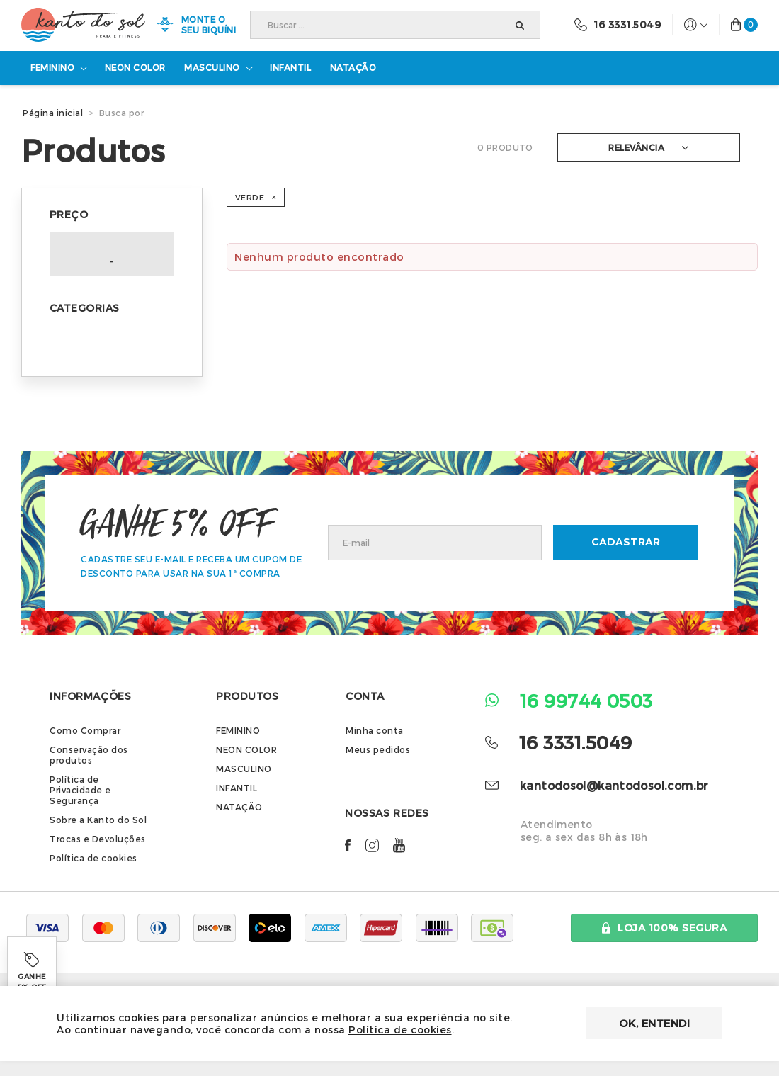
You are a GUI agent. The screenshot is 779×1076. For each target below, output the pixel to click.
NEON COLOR (246, 750)
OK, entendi (654, 1022)
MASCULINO (244, 769)
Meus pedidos (378, 750)
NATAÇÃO (239, 807)
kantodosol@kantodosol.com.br (614, 785)
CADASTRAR (625, 542)
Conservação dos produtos (89, 755)
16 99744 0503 (586, 700)
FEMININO (238, 731)
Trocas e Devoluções (98, 839)
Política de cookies (93, 858)
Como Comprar (85, 731)
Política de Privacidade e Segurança (80, 790)
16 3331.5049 (575, 742)
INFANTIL (236, 788)
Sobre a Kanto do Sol (98, 820)
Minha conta (375, 731)
